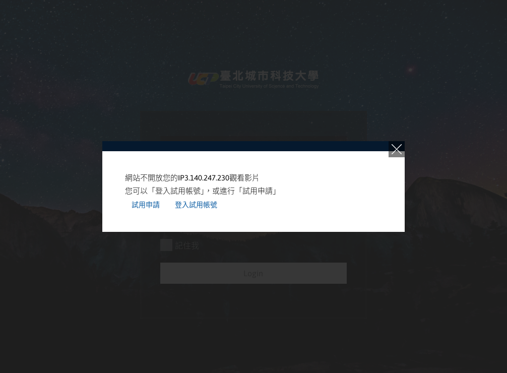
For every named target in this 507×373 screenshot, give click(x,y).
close (397, 149)
